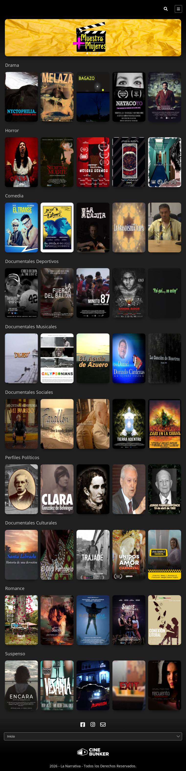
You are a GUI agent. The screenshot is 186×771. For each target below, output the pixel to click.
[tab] (87, 53)
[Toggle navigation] (178, 9)
